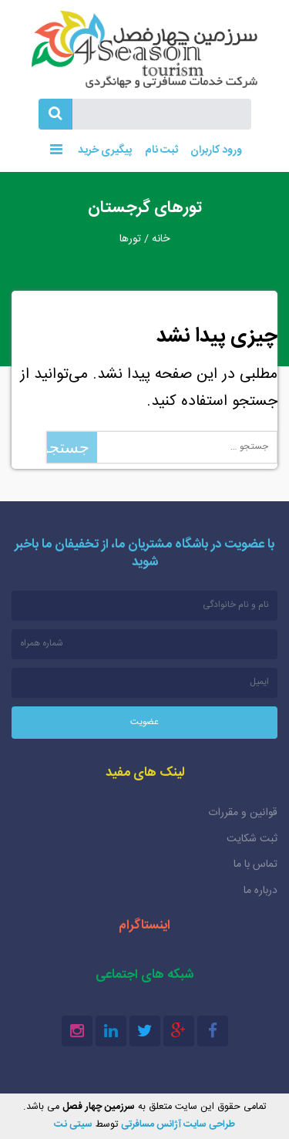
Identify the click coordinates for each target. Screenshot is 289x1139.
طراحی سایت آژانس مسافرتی (178, 1125)
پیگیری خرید (104, 150)
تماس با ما (255, 864)
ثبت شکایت (252, 839)
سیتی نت (73, 1125)
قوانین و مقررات (242, 813)
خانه (161, 239)
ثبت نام (161, 150)
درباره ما (260, 890)
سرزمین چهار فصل (144, 49)
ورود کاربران (216, 150)
